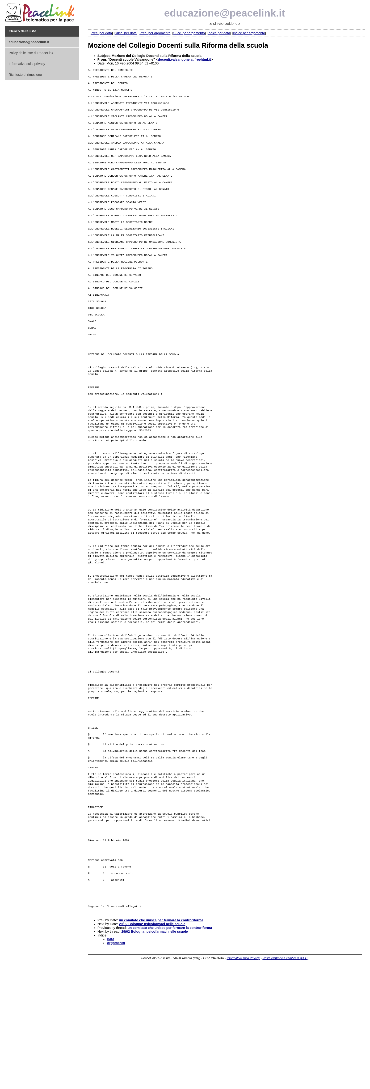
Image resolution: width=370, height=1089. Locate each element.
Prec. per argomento (154, 33)
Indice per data (219, 33)
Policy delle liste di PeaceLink (31, 53)
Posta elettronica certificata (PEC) (285, 1079)
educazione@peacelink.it (224, 13)
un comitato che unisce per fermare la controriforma (161, 1041)
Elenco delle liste (22, 31)
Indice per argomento (249, 33)
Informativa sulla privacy (27, 64)
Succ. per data (126, 33)
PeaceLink (40, 11)
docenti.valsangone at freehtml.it (184, 59)
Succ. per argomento (189, 33)
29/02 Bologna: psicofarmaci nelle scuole (152, 1045)
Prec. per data (101, 33)
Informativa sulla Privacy (243, 1079)
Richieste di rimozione (25, 75)
